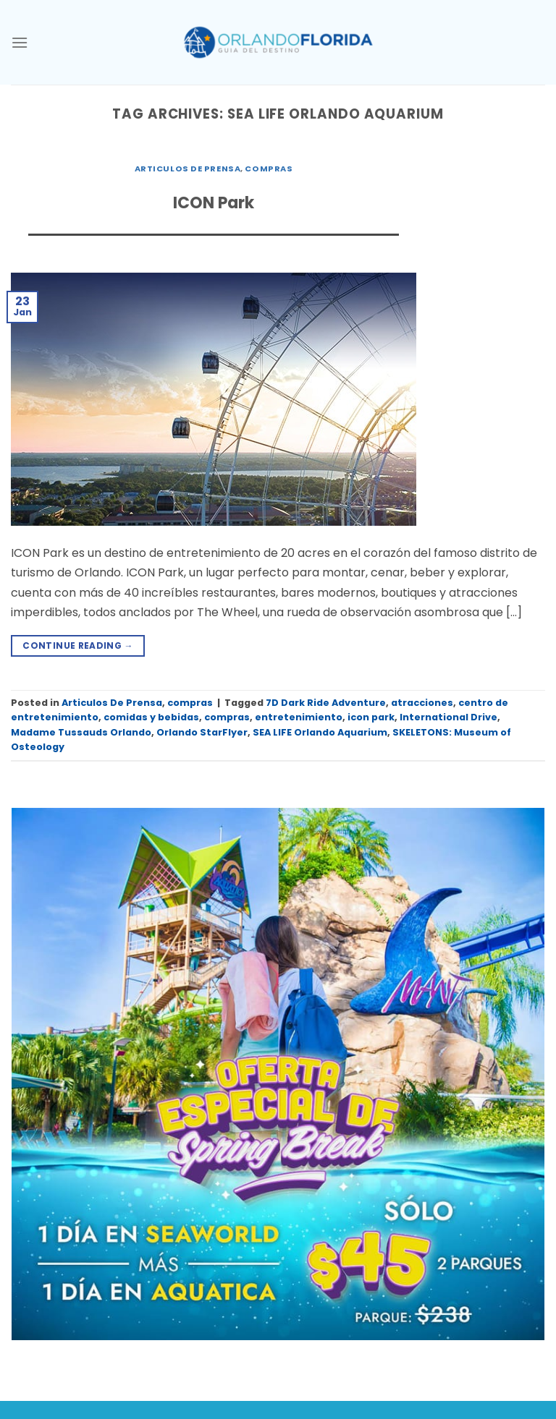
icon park (371, 717)
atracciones (422, 702)
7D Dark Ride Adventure (326, 702)
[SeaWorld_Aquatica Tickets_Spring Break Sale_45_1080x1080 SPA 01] (278, 1073)
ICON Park (213, 203)
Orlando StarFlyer (202, 732)
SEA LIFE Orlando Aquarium (320, 732)
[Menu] (19, 42)
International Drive (448, 717)
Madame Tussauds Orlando (81, 732)
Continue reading (77, 645)
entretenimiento (298, 717)
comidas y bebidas (151, 717)
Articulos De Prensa (188, 168)
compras (268, 168)
